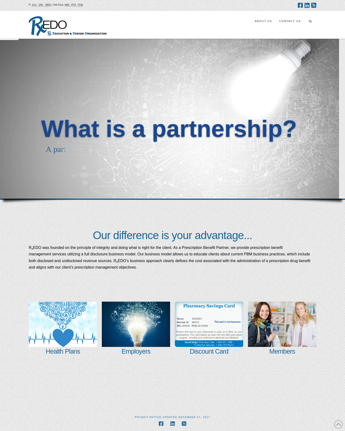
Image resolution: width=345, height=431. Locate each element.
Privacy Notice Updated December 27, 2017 (172, 417)
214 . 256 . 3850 (41, 4)
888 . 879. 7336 (74, 4)
